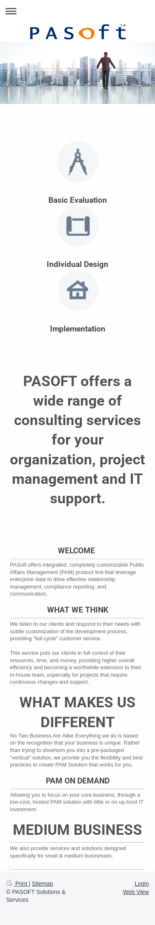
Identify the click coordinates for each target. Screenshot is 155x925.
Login (142, 883)
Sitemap (42, 883)
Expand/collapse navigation (77, 11)
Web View (136, 892)
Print (17, 883)
